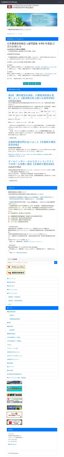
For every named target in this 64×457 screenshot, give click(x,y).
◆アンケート (10, 366)
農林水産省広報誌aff (21, 252)
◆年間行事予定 (11, 282)
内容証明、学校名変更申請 (14, 300)
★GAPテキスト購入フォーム (14, 355)
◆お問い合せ (10, 286)
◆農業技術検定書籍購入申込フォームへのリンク (19, 29)
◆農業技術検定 (11, 333)
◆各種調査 (10, 363)
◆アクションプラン (12, 289)
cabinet (9, 344)
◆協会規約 (10, 326)
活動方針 (10, 315)
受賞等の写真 (12, 137)
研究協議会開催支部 (13, 319)
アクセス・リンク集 (12, 348)
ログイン (60, 2)
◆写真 (9, 322)
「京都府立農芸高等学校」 (46, 197)
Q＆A (9, 304)
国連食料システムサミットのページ (33, 241)
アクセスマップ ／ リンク (14, 34)
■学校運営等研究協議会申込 (14, 374)
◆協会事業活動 (11, 311)
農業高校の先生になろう (13, 352)
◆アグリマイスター (12, 293)
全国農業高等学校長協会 (9, 2)
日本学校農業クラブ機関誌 (14, 341)
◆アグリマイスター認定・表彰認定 (16, 377)
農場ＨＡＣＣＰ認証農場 (31, 197)
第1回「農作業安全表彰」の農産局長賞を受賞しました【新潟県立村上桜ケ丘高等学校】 (32, 96)
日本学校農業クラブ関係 (13, 337)
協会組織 (10, 330)
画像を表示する (13, 180)
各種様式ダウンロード (13, 359)
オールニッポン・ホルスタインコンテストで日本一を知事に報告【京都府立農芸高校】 (31, 162)
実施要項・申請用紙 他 (13, 297)
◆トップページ (11, 278)
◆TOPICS (9, 308)
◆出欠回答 (10, 370)
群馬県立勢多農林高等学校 (16, 199)
